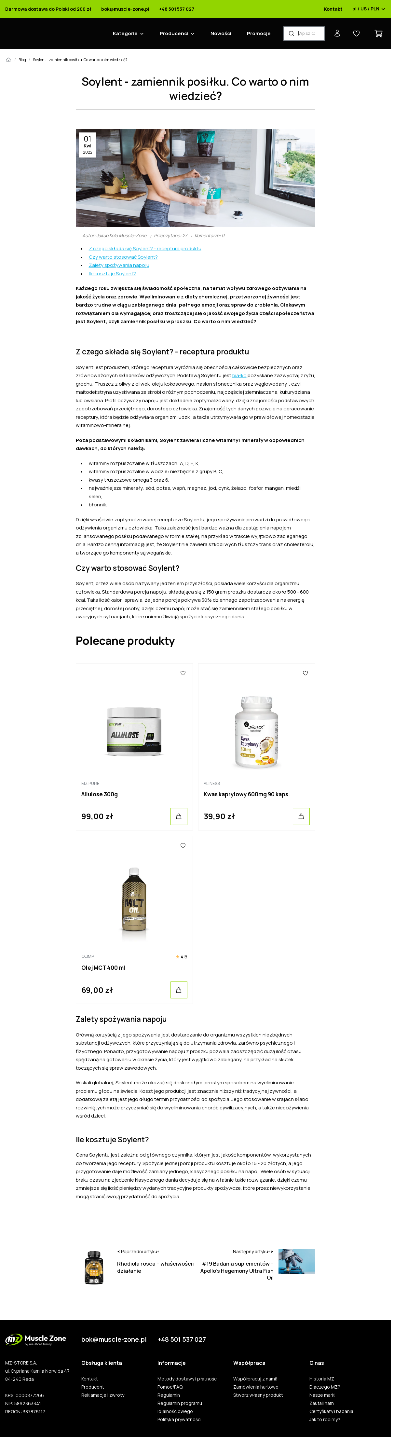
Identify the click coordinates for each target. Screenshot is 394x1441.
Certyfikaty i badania (331, 1411)
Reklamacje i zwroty (102, 1395)
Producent (92, 1387)
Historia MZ (321, 1379)
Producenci (174, 33)
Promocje (259, 33)
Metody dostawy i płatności (187, 1379)
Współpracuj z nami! (255, 1379)
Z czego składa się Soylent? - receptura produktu (145, 248)
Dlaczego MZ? (324, 1387)
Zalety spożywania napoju (119, 265)
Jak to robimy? (324, 1419)
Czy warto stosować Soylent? (123, 256)
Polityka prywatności (179, 1419)
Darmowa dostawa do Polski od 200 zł (48, 9)
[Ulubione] (183, 673)
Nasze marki (322, 1395)
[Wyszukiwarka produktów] (304, 33)
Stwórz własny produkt (258, 1395)
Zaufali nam (321, 1403)
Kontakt (333, 9)
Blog (22, 60)
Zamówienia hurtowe (256, 1387)
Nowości (221, 33)
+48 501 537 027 (176, 9)
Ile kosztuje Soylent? (112, 273)
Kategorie (125, 33)
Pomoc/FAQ (170, 1387)
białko (239, 375)
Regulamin (168, 1395)
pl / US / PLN (369, 9)
